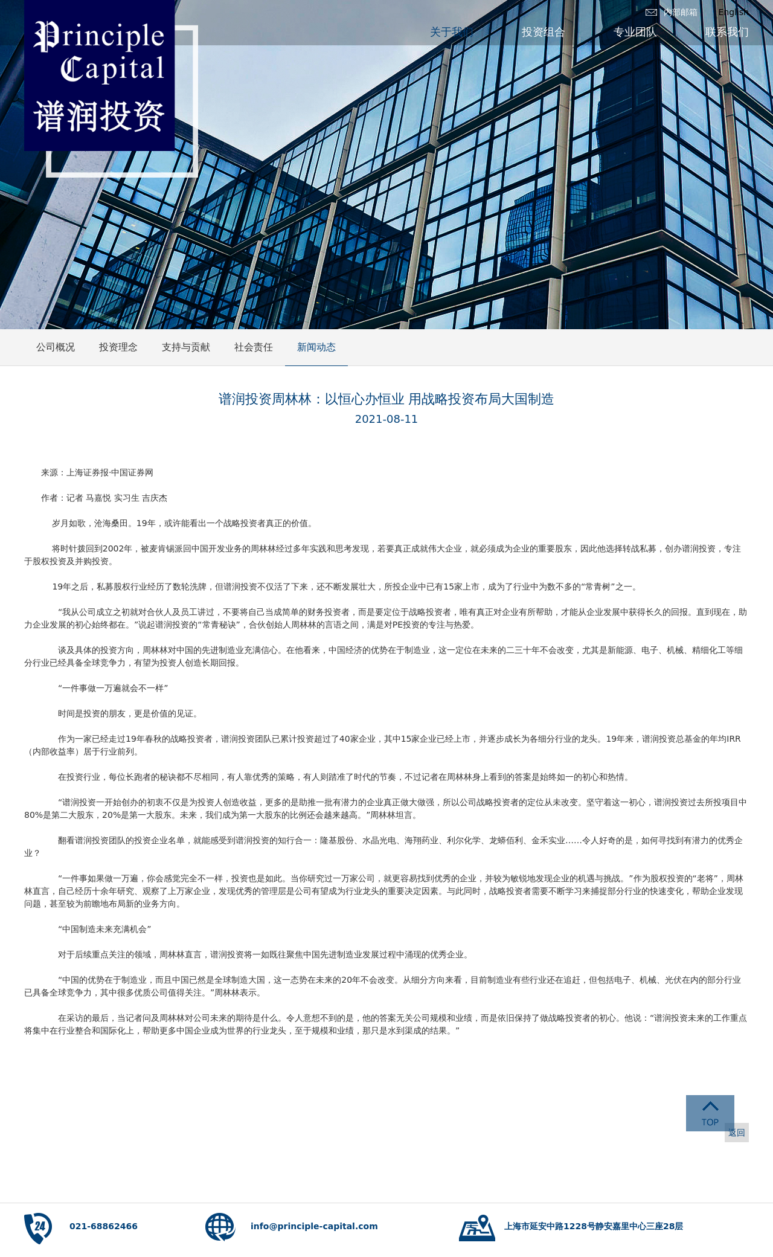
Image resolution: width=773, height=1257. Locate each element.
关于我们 (451, 31)
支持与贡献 (186, 347)
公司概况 (55, 347)
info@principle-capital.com (314, 1226)
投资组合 (543, 31)
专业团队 (635, 31)
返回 (736, 1132)
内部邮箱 (681, 12)
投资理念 (118, 347)
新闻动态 (316, 347)
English (733, 12)
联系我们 (727, 31)
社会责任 (253, 347)
